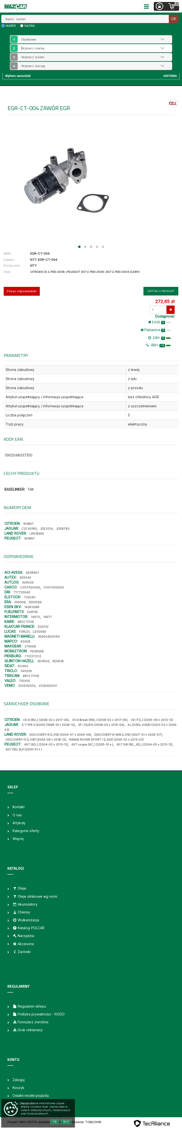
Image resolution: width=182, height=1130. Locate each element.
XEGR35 (58, 661)
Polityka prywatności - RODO (39, 1014)
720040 (29, 597)
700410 (24, 681)
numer (11, 26)
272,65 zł (164, 301)
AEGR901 (32, 572)
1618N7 (28, 524)
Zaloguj (19, 1080)
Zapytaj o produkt (161, 291)
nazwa (29, 26)
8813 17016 (26, 622)
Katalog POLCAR (28, 928)
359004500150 (49, 636)
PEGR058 (37, 651)
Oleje (19, 888)
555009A (35, 602)
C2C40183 (29, 528)
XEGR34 (43, 661)
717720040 (22, 592)
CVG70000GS (53, 587)
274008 (30, 646)
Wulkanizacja (26, 920)
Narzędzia (23, 936)
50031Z (43, 627)
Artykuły (19, 823)
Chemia (21, 912)
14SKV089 (31, 607)
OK (173, 19)
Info (66, 1121)
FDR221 (24, 631)
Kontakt (19, 807)
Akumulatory (25, 904)
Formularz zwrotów (30, 1022)
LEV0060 (39, 631)
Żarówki (22, 952)
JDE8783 (63, 528)
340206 (26, 671)
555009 (20, 602)
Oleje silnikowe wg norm (35, 896)
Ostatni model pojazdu (31, 1095)
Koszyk (18, 1088)
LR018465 (36, 533)
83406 (25, 641)
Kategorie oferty (26, 831)
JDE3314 (46, 528)
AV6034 (28, 582)
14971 (47, 617)
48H (158, 345)
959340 (25, 577)
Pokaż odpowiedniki (22, 291)
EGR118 (32, 612)
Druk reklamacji (27, 1030)
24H (159, 338)
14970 (35, 617)
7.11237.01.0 (33, 656)
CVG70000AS (30, 587)
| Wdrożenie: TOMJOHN (83, 1122)
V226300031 (48, 686)
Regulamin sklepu (29, 1006)
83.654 (23, 666)
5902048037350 (18, 455)
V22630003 (26, 686)
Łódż (159, 322)
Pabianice (155, 330)
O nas (17, 815)
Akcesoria (23, 944)
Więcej (18, 838)
